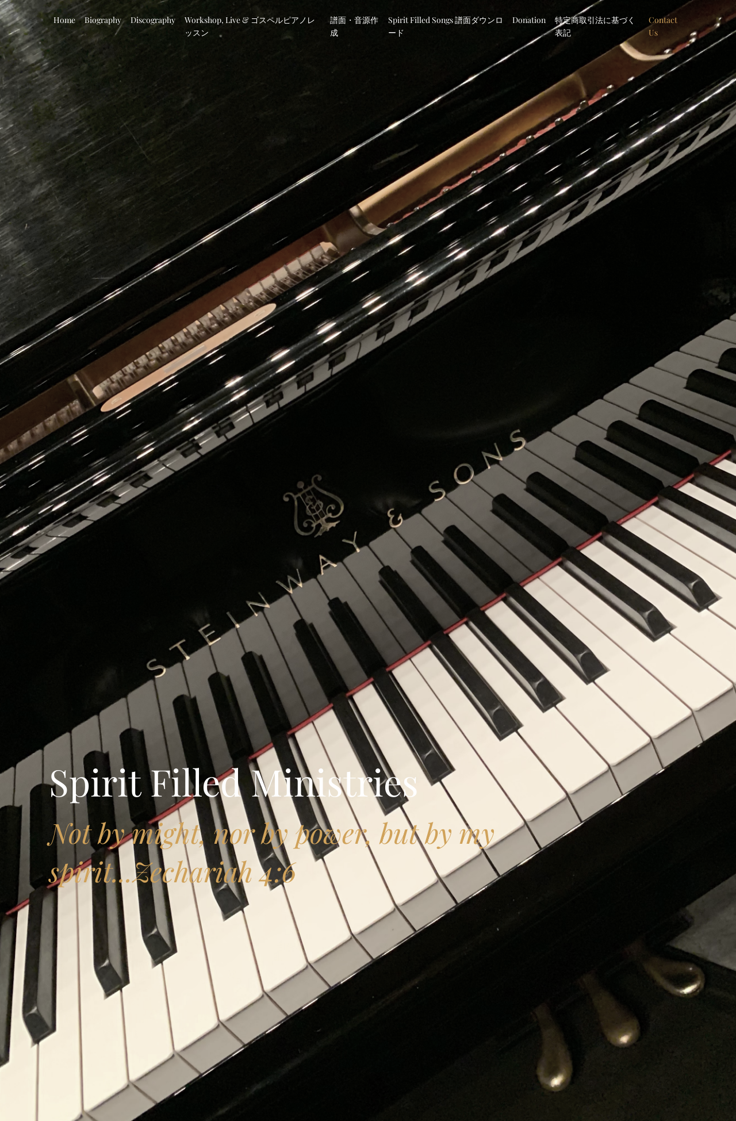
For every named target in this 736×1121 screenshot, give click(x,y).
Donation (529, 19)
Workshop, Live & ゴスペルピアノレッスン (250, 26)
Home (64, 19)
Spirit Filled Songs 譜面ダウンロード (445, 26)
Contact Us (663, 26)
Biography (103, 19)
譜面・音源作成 (354, 26)
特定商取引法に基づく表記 (595, 26)
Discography (153, 19)
